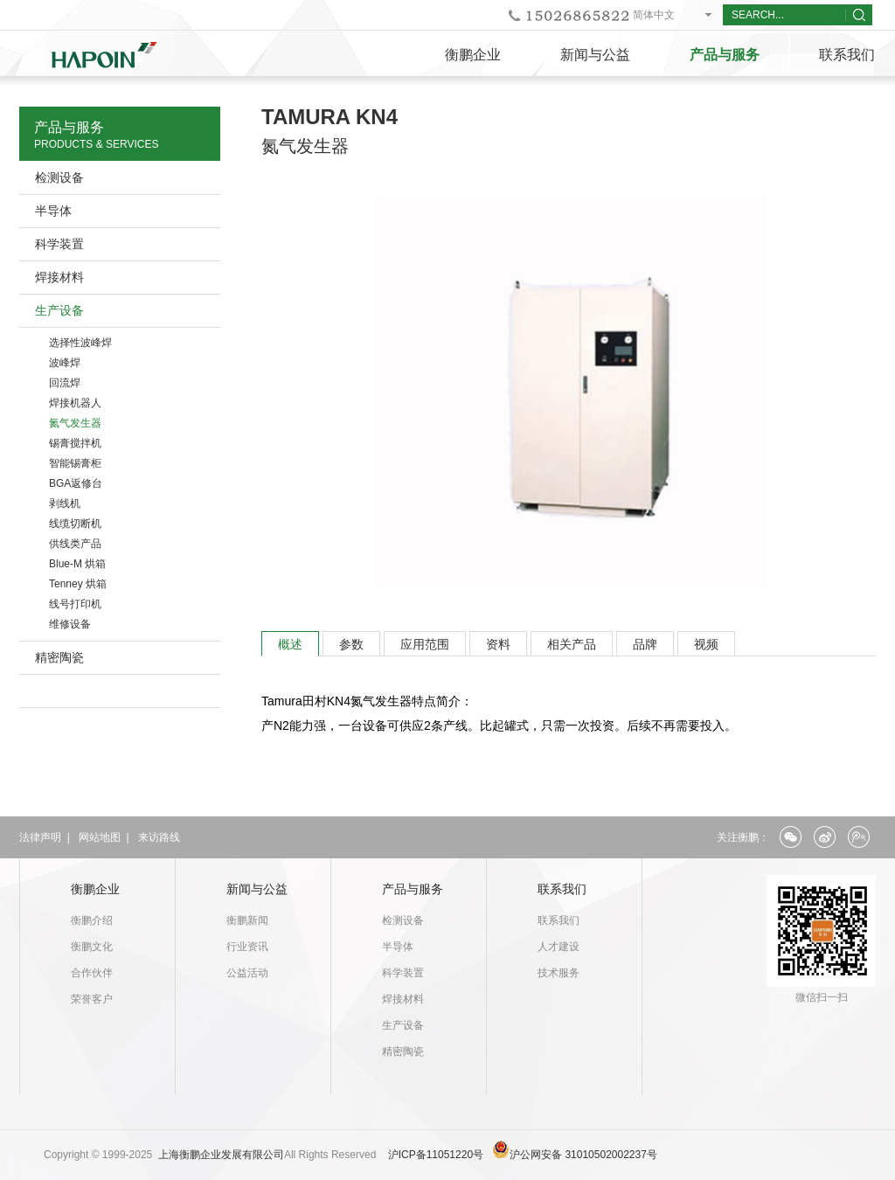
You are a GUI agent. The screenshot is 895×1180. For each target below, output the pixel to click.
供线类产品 (75, 544)
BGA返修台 (75, 483)
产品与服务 (725, 54)
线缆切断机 (75, 523)
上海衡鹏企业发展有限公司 (221, 1155)
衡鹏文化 (92, 947)
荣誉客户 (92, 999)
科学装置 (59, 244)
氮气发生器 (75, 423)
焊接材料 (59, 277)
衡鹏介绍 (92, 920)
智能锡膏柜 (75, 463)
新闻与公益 (595, 54)
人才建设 (558, 947)
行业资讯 (247, 947)
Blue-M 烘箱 (77, 564)
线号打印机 (75, 604)
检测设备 (59, 177)
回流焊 (64, 383)
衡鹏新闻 (247, 920)
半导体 (53, 211)
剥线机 (64, 503)
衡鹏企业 (473, 54)
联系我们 (562, 889)
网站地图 (100, 837)
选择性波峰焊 (80, 343)
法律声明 (40, 837)
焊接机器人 (75, 403)
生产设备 (59, 310)
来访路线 (159, 837)
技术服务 (558, 973)
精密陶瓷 (59, 657)
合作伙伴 (92, 973)
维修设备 (70, 624)
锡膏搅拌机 (75, 443)
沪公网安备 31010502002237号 (583, 1155)
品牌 (645, 644)
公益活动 (247, 973)
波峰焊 (64, 363)
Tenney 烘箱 (78, 584)
